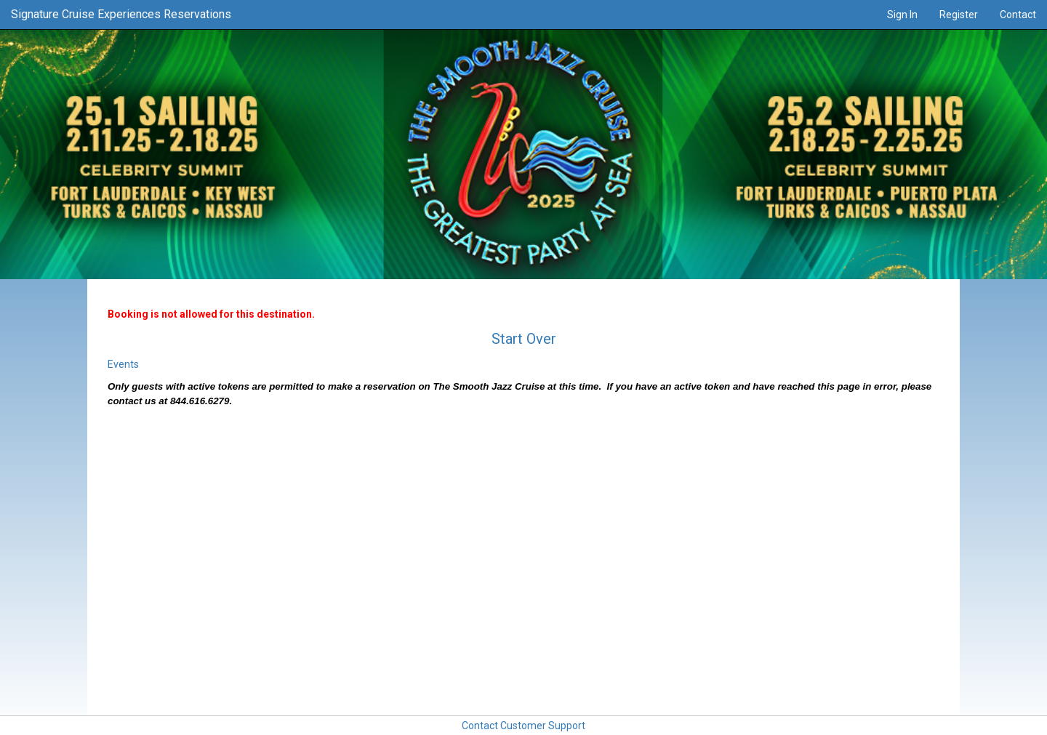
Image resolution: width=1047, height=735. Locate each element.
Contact (1018, 14)
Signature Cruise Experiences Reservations (121, 14)
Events (123, 364)
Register (958, 14)
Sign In (902, 14)
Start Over (524, 339)
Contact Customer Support (523, 725)
